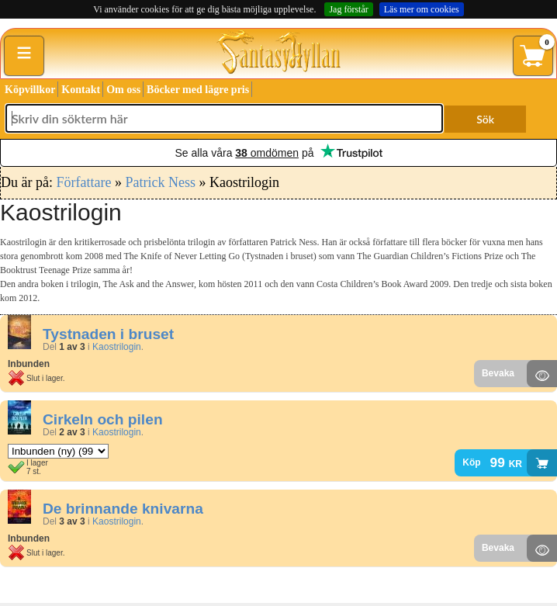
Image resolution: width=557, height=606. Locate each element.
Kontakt (80, 89)
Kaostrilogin (116, 346)
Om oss (123, 89)
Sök (485, 119)
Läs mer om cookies (421, 9)
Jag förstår (348, 9)
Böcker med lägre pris (198, 89)
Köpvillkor (30, 89)
